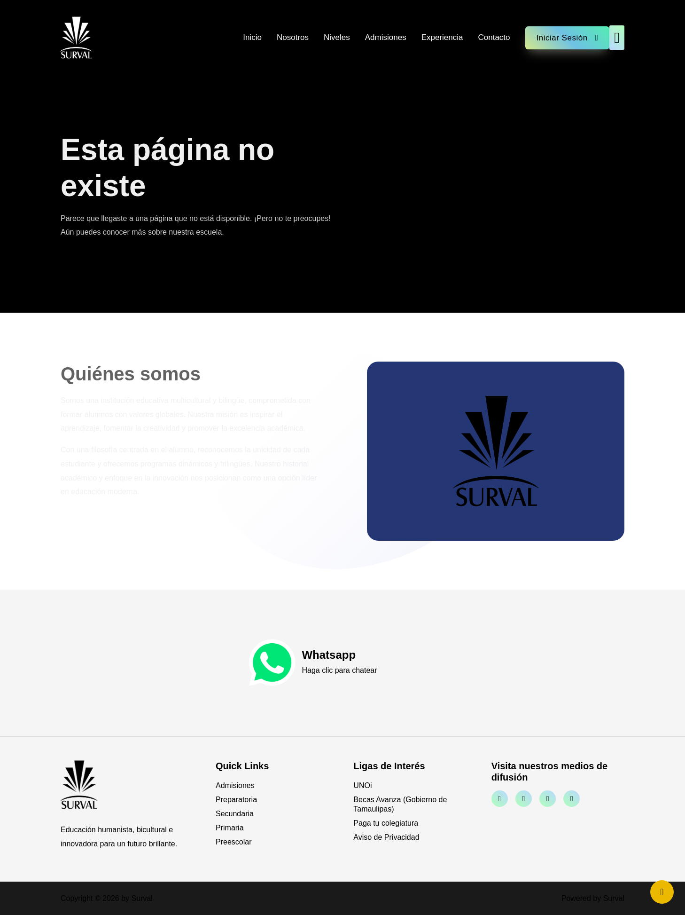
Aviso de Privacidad (386, 837)
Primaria (230, 828)
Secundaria (235, 814)
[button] (616, 37)
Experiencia (442, 37)
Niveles (337, 37)
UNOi (362, 785)
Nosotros (293, 37)
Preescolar (233, 842)
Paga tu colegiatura (385, 823)
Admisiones (385, 37)
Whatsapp (329, 654)
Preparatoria (236, 800)
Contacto (494, 37)
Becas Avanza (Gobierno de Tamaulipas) (400, 804)
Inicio (252, 37)
